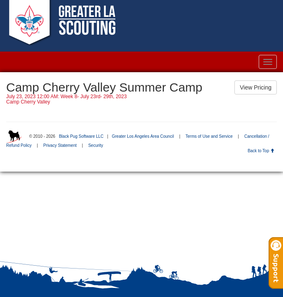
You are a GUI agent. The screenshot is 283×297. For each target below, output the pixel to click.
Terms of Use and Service (209, 136)
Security (95, 145)
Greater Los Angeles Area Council (143, 136)
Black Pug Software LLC (81, 136)
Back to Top (261, 150)
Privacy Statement (60, 145)
